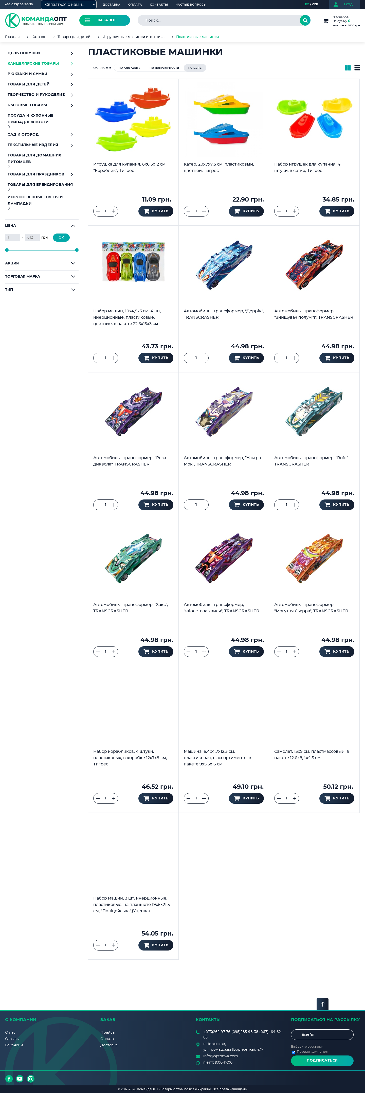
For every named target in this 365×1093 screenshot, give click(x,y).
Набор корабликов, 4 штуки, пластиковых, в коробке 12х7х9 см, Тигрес (130, 757)
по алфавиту (130, 68)
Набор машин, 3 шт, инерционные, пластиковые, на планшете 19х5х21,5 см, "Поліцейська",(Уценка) (131, 904)
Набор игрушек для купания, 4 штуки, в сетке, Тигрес (307, 167)
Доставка (112, 4)
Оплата (135, 4)
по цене (195, 68)
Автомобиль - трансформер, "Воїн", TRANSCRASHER (311, 461)
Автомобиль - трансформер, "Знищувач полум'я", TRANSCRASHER (313, 314)
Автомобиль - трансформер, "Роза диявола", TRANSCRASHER (129, 461)
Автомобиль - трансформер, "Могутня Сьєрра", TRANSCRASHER (311, 608)
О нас (10, 1032)
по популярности (164, 68)
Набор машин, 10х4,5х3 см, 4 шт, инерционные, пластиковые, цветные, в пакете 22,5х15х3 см (127, 317)
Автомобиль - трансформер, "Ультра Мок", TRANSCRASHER (222, 461)
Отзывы (12, 1039)
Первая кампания (312, 1051)
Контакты (159, 4)
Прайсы (107, 1032)
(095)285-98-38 (244, 1032)
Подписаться (322, 1060)
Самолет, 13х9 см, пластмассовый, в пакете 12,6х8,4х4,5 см (311, 754)
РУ (307, 4)
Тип (9, 290)
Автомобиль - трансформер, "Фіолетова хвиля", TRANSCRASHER (221, 608)
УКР (315, 4)
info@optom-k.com (220, 1056)
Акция (12, 263)
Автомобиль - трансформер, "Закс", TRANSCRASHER (130, 608)
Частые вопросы (191, 4)
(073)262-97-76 (217, 1032)
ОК (61, 237)
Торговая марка (22, 276)
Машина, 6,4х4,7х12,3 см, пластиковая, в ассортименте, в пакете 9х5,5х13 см (217, 757)
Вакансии (14, 1045)
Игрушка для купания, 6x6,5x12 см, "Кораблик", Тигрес (130, 167)
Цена (10, 225)
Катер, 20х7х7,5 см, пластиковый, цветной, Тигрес (219, 167)
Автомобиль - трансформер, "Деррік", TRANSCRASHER (224, 314)
